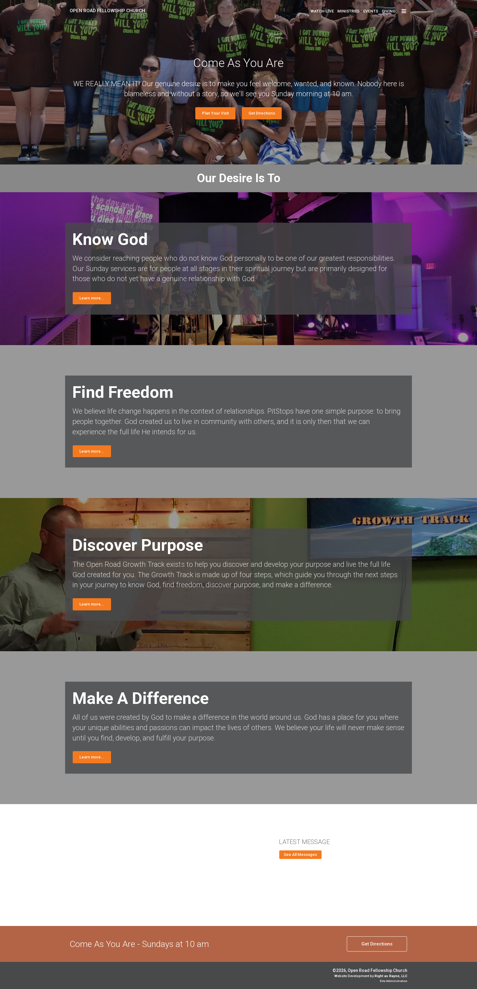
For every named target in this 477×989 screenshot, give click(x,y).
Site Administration (393, 981)
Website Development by (370, 976)
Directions (376, 944)
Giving (388, 11)
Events (370, 11)
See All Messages (300, 854)
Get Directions (262, 113)
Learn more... (91, 298)
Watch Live (322, 11)
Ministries (348, 11)
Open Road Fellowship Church (107, 10)
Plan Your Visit (215, 113)
